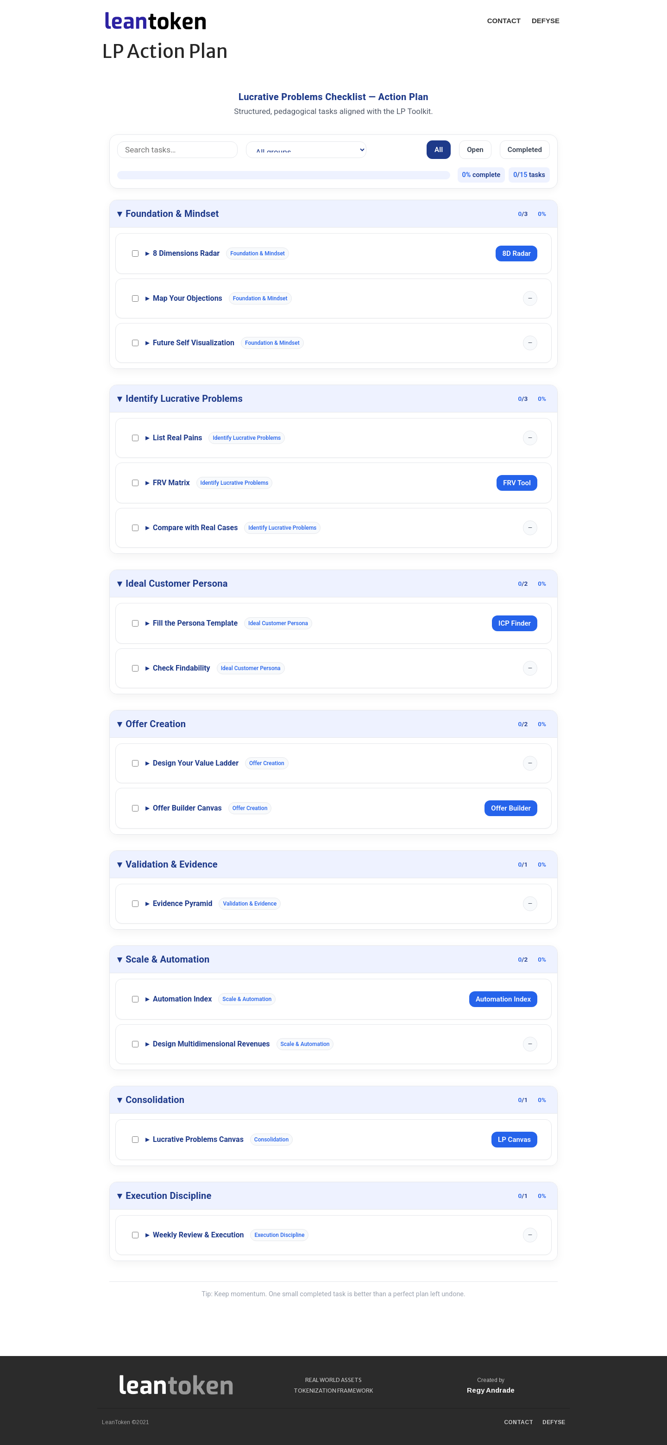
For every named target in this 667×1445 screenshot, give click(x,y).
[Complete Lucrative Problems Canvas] (135, 1139)
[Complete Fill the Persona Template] (135, 623)
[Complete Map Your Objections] (135, 298)
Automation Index (503, 999)
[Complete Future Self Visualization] (135, 343)
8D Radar (516, 253)
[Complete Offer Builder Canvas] (135, 808)
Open (475, 150)
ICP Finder (514, 623)
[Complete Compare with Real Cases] (135, 528)
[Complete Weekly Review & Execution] (135, 1235)
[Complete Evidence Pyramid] (135, 903)
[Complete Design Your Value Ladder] (135, 763)
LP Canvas (514, 1139)
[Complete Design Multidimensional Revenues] (135, 1044)
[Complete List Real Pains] (135, 438)
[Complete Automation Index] (135, 999)
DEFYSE (546, 21)
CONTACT (504, 21)
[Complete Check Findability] (135, 668)
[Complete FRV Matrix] (135, 483)
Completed (525, 150)
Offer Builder (511, 808)
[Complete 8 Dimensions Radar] (135, 253)
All (438, 150)
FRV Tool (517, 483)
